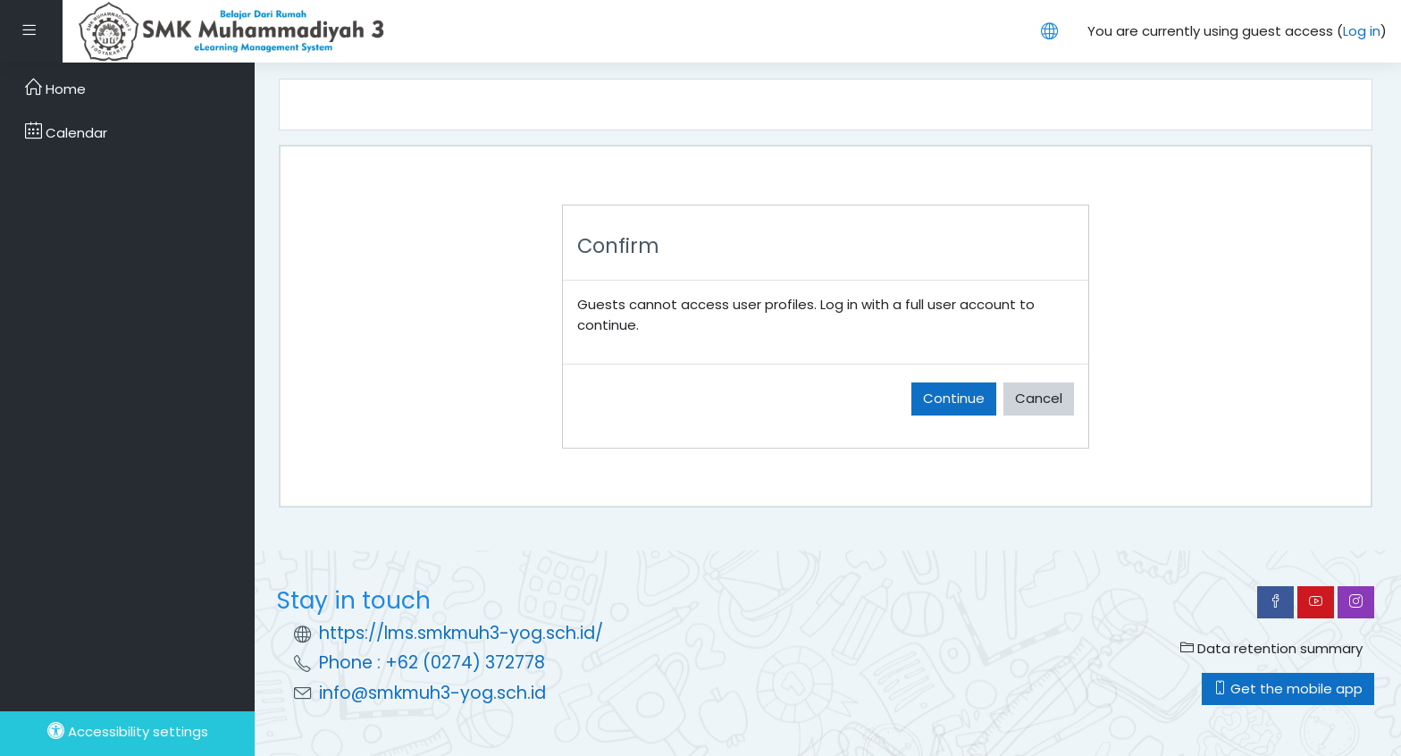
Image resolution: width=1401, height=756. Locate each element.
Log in (1361, 30)
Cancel (1038, 398)
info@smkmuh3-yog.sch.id (432, 693)
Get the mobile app (1288, 688)
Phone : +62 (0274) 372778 (432, 663)
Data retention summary (1271, 648)
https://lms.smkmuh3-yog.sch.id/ (461, 633)
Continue (954, 398)
